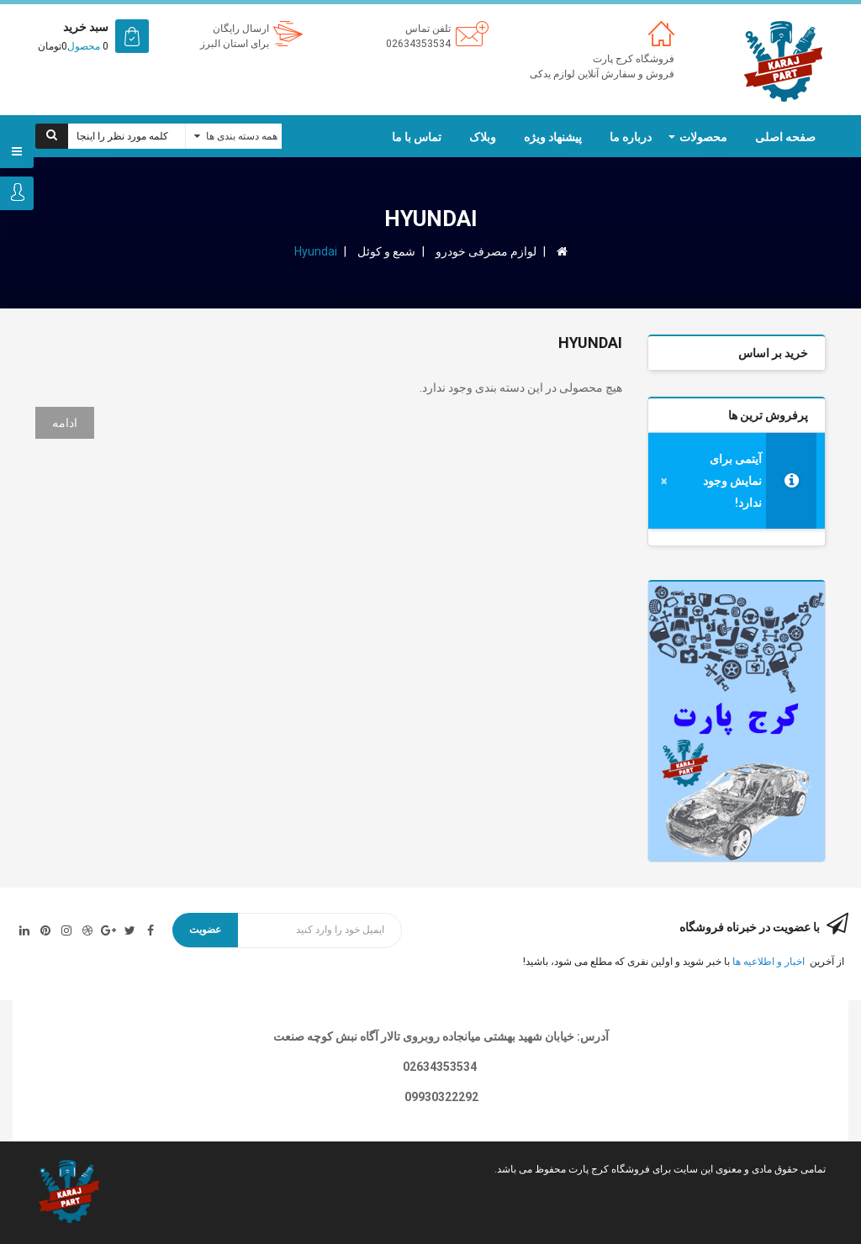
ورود (17, 193)
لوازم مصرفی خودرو (486, 251)
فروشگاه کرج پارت (633, 59)
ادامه (64, 423)
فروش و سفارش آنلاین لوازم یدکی (602, 74)
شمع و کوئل (386, 251)
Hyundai (315, 251)
